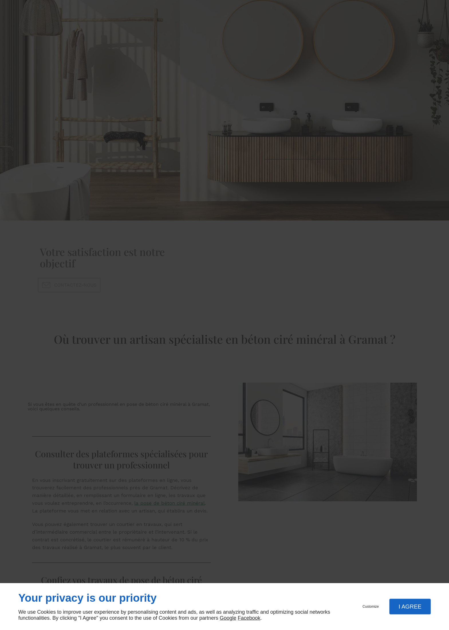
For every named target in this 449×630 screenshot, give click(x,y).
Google (228, 618)
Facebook (249, 618)
